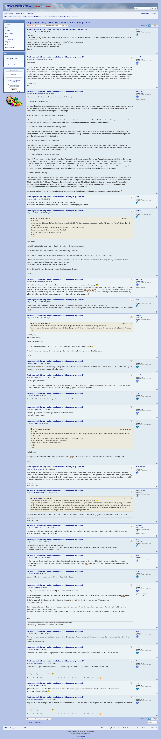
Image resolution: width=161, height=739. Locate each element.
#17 (28, 542)
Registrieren (20, 91)
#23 (28, 663)
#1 (28, 32)
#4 (28, 199)
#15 (28, 493)
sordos (137, 29)
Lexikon (7, 45)
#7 (28, 302)
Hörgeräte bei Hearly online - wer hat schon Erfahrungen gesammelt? (59, 22)
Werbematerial (9, 39)
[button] (157, 25)
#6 (28, 281)
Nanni (137, 555)
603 (141, 557)
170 (141, 213)
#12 (28, 409)
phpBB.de (87, 733)
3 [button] (154, 26)
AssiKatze (138, 210)
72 (141, 31)
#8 (28, 318)
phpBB (74, 731)
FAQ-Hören (8, 42)
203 (141, 469)
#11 (28, 395)
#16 (28, 528)
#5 (28, 213)
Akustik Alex (139, 56)
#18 (28, 558)
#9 (28, 363)
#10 (28, 377)
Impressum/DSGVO (10, 47)
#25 (28, 699)
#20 (28, 587)
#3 (28, 93)
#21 (28, 633)
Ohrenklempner (140, 660)
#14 (28, 469)
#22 (28, 649)
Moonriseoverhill (140, 466)
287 (141, 587)
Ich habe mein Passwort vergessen (14, 80)
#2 (28, 59)
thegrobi (138, 585)
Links (6, 36)
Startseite (7, 24)
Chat (6, 27)
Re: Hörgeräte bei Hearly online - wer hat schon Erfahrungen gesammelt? (55, 57)
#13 (28, 423)
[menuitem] (17, 13)
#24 (28, 685)
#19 (28, 573)
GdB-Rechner (9, 33)
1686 (142, 59)
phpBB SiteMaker (80, 736)
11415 (142, 663)
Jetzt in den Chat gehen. (14, 65)
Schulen (7, 30)
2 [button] (151, 26)
